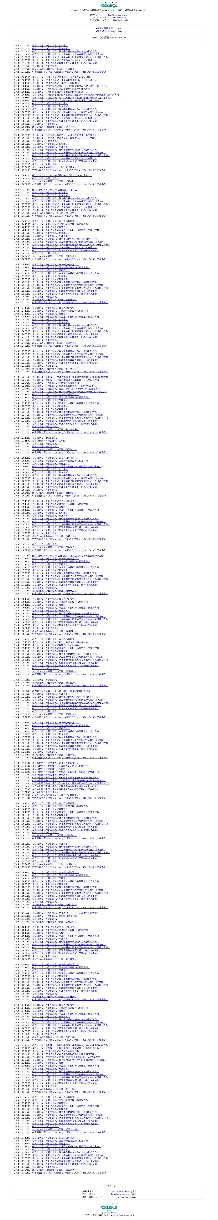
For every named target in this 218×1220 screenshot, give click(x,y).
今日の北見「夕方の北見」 (45, 438)
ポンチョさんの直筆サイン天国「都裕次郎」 (54, 181)
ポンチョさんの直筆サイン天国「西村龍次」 (54, 493)
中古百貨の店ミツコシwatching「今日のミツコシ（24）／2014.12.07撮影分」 (70, 72)
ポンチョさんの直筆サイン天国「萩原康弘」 (54, 671)
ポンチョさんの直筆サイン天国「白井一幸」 (54, 1037)
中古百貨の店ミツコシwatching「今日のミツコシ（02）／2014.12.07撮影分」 (70, 867)
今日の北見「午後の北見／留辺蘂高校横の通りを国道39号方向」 (64, 386)
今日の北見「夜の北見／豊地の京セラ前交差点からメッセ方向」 (64, 138)
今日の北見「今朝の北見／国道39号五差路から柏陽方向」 (61, 224)
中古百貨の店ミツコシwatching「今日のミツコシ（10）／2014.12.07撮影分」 (70, 593)
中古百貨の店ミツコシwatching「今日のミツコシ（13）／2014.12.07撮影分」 (70, 496)
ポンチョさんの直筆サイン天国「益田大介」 (54, 921)
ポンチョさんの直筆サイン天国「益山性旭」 (54, 959)
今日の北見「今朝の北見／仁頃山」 (50, 45)
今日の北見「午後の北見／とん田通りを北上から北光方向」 (62, 89)
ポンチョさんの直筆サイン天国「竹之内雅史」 (55, 795)
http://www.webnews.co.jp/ (118, 17)
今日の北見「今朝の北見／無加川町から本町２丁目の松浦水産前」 (65, 63)
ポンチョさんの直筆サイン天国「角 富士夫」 (55, 429)
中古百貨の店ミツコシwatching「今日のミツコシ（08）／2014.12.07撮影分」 (70, 674)
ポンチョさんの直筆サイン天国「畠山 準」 (54, 1089)
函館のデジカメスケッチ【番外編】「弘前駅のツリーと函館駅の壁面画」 (69, 555)
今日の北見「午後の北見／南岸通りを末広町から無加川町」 (62, 77)
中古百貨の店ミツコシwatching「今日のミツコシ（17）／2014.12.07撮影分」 (70, 346)
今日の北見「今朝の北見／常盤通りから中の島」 (56, 645)
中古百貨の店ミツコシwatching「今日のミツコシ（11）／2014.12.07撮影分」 (70, 550)
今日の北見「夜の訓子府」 (45, 141)
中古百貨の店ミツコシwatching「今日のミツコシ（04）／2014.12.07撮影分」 (70, 798)
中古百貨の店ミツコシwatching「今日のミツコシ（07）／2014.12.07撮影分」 (70, 685)
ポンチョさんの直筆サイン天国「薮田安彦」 (54, 590)
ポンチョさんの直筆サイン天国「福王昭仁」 (54, 835)
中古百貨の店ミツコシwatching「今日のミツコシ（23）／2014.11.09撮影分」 (70, 1132)
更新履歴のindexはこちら (109, 31)
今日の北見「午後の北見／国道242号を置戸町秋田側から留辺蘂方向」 (67, 389)
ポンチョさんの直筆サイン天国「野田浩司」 (54, 167)
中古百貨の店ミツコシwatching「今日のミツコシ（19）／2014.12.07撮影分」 (70, 259)
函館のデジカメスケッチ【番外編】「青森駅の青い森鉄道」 (62, 691)
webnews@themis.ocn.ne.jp (121, 1215)
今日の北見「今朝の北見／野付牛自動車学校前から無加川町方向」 (65, 51)
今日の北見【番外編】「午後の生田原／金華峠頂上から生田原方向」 (66, 380)
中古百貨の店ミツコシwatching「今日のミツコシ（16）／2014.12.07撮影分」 (70, 371)
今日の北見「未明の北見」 (45, 446)
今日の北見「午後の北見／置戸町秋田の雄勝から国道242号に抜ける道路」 (69, 391)
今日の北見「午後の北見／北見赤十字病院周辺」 (56, 83)
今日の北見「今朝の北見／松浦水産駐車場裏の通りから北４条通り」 (66, 291)
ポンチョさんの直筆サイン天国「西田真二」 (54, 449)
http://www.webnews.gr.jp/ (118, 15)
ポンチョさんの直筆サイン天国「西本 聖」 (54, 536)
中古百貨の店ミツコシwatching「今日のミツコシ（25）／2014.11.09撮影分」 (70, 1040)
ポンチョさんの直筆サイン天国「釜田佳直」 (54, 69)
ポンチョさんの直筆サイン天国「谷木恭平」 (54, 369)
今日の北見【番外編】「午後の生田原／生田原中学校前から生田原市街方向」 (71, 377)
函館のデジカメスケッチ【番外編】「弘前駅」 (55, 189)
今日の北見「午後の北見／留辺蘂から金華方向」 (56, 383)
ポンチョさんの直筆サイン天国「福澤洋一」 (54, 864)
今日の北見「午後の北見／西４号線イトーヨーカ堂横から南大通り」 (66, 913)
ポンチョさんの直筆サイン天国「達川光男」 (54, 256)
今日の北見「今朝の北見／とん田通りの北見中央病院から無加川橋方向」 (69, 54)
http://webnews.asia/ (120, 20)
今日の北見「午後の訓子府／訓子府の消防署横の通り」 (60, 92)
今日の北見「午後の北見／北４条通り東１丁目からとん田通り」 (64, 80)
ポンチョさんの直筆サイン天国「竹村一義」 (54, 755)
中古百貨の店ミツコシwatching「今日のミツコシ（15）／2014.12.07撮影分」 (70, 432)
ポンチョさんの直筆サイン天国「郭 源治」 (54, 213)
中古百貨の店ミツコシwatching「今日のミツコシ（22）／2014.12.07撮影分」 (70, 170)
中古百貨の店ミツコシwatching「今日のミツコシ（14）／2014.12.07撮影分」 (70, 452)
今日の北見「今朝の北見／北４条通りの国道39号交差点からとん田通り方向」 (71, 57)
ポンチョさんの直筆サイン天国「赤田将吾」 (54, 343)
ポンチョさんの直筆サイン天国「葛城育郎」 (54, 631)
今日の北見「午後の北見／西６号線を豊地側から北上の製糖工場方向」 (67, 100)
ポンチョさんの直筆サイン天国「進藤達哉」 (54, 299)
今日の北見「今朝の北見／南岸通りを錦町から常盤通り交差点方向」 (66, 230)
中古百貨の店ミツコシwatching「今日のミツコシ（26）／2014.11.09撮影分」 (70, 999)
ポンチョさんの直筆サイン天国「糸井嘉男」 (54, 682)
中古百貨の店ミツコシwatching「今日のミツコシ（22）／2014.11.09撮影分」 (70, 1173)
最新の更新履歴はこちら (109, 28)
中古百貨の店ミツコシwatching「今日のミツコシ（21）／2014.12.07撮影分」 (70, 184)
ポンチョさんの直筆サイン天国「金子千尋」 (54, 127)
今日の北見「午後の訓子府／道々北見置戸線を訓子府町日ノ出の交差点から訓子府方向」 (76, 95)
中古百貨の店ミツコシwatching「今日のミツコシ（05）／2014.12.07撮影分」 (70, 757)
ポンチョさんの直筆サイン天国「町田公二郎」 (55, 1129)
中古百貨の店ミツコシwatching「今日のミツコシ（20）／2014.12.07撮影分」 (70, 216)
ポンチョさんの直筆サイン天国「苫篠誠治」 (54, 714)
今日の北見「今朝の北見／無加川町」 (51, 48)
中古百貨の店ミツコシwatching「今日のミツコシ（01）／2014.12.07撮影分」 (70, 907)
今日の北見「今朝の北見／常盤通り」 (51, 227)
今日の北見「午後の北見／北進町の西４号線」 (55, 916)
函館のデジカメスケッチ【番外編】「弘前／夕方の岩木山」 (62, 175)
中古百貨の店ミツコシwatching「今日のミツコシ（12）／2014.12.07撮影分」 (70, 539)
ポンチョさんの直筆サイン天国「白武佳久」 (54, 996)
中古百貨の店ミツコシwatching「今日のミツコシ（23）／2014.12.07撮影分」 (70, 130)
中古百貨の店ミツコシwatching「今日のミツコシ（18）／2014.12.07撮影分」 (70, 302)
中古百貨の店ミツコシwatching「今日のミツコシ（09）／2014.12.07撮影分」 (70, 634)
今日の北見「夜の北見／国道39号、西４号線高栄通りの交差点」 (64, 135)
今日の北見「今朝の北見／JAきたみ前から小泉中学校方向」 (62, 642)
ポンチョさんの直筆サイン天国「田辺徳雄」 (54, 1170)
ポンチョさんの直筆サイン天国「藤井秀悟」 (54, 547)
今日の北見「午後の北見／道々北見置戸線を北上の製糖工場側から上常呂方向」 (72, 97)
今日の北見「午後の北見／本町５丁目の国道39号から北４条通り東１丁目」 (70, 86)
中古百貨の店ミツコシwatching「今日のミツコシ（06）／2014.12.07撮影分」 (70, 717)
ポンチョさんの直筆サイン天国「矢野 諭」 (54, 904)
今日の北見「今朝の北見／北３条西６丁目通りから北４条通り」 (64, 60)
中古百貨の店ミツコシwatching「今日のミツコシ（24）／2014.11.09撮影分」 (70, 1092)
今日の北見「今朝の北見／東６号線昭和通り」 (55, 221)
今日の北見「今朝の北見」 (45, 66)
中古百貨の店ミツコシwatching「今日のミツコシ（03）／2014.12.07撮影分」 (70, 838)
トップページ (109, 1186)
